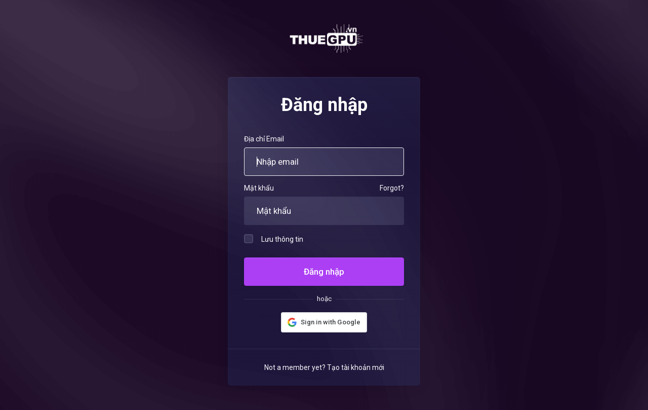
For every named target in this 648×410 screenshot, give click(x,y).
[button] (324, 322)
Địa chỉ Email (264, 139)
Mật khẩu (259, 188)
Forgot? (392, 188)
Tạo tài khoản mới (355, 367)
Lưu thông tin (273, 238)
